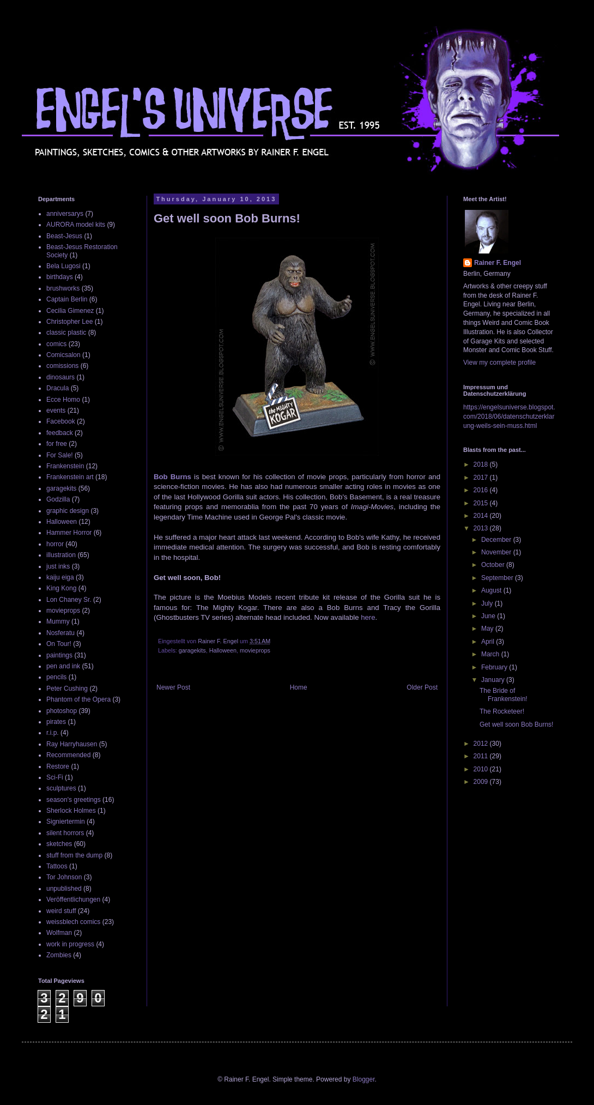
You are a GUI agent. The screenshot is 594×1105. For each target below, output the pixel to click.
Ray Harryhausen (71, 744)
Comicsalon (63, 355)
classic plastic (66, 332)
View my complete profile (499, 362)
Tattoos (57, 866)
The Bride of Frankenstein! (504, 694)
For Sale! (59, 455)
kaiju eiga (60, 577)
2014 (482, 516)
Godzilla (58, 499)
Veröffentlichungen (73, 899)
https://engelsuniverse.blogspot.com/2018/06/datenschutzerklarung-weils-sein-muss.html (509, 416)
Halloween (223, 650)
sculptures (61, 788)
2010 (482, 769)
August (492, 590)
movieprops (255, 650)
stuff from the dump (74, 855)
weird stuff (61, 911)
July (488, 603)
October (493, 565)
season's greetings (73, 800)
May (488, 628)
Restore (57, 766)
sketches (59, 844)
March (491, 654)
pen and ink (63, 666)
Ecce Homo (63, 399)
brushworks (63, 288)
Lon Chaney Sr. (69, 599)
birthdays (59, 277)
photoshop (61, 711)
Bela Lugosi (63, 266)
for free (56, 444)
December (497, 540)
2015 (482, 503)
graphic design (67, 511)
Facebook (60, 421)
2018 (482, 464)
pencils (56, 677)
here (368, 617)
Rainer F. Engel (497, 263)
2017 (482, 477)
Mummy (58, 621)
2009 (482, 782)
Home (298, 687)
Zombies (58, 955)
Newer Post (173, 687)
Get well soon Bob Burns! (516, 724)
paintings (59, 655)
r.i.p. (52, 732)
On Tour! (58, 644)
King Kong (61, 588)
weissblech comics (73, 922)
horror (55, 544)
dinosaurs (60, 377)
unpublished (64, 888)
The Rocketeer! (502, 711)
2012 (482, 743)
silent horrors (65, 833)
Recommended (68, 755)
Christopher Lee (69, 321)
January (493, 680)
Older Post (422, 687)
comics (56, 344)
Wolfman (59, 933)
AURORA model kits (75, 224)
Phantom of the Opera (78, 699)
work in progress (70, 944)
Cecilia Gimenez (70, 311)
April (488, 641)
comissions (62, 366)
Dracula (57, 388)
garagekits (192, 650)
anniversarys (64, 214)
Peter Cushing (67, 688)
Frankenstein (65, 466)
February (495, 667)
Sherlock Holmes (71, 810)
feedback (59, 433)
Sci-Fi (54, 777)
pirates (56, 722)
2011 (482, 756)
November (497, 552)
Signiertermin (65, 821)
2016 (482, 490)
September (498, 578)
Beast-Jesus (64, 236)
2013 (482, 528)
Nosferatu (60, 633)
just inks (58, 566)
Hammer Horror (69, 532)
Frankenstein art (70, 477)
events (55, 410)
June (489, 616)
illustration (61, 555)
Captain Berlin (66, 299)
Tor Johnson (64, 877)
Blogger (364, 1079)
